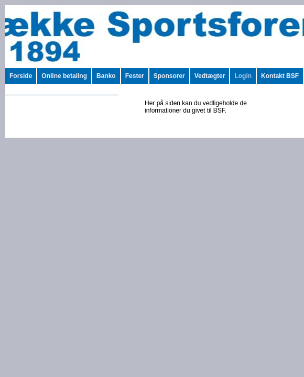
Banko (106, 76)
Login (243, 76)
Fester (134, 76)
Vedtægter (210, 76)
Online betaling (64, 76)
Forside (20, 76)
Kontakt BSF (280, 76)
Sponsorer (169, 76)
